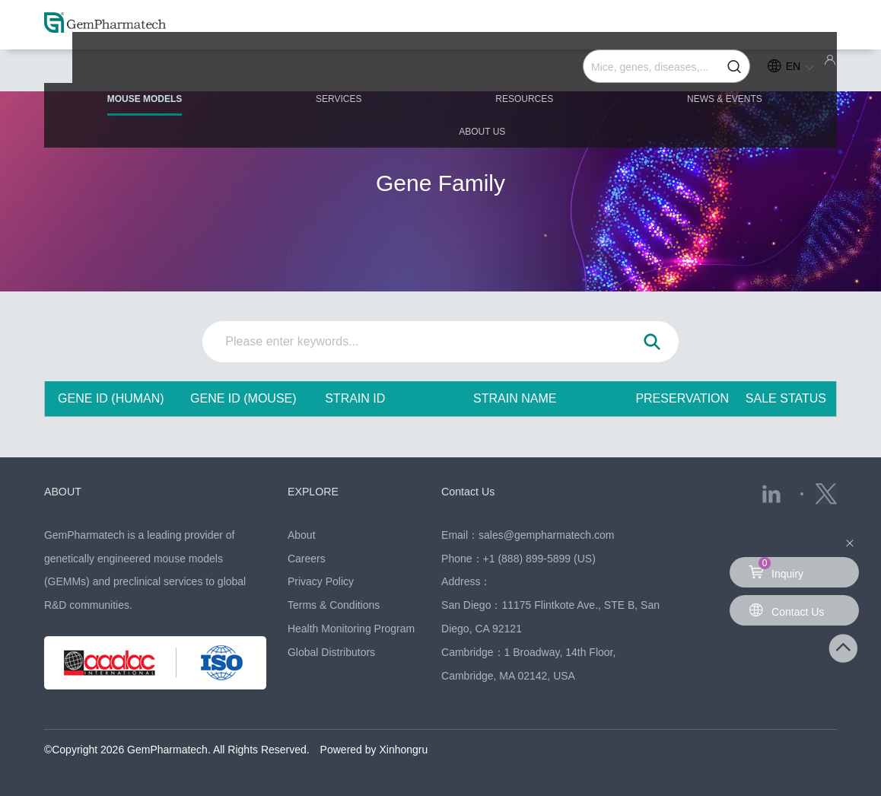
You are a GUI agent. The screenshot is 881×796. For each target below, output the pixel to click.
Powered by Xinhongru (374, 749)
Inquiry (776, 568)
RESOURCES (440, 70)
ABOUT (64, 491)
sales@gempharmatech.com (546, 535)
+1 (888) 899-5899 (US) (539, 558)
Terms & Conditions (334, 605)
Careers (307, 558)
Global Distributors (331, 652)
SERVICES (290, 70)
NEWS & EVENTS (605, 70)
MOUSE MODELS (132, 77)
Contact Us (469, 491)
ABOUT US (763, 70)
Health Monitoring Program (351, 628)
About (302, 535)
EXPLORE (315, 491)
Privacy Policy (321, 581)
